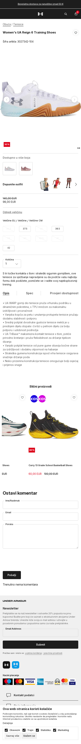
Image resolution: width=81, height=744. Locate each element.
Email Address (13, 628)
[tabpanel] (40, 100)
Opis (6, 293)
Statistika (46, 730)
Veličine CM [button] (36, 220)
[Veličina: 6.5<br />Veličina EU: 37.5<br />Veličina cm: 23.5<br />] (25, 229)
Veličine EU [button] (9, 220)
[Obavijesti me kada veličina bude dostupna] (8, 229)
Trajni (30, 730)
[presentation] (30, 560)
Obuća (7, 24)
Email (8, 512)
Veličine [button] (22, 220)
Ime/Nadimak (12, 500)
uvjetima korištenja (33, 653)
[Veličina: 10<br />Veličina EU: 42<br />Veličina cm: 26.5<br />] (8, 248)
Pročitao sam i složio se (32, 653)
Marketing (63, 730)
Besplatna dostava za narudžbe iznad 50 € (40, 4)
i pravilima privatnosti (52, 653)
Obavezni (15, 730)
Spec (29, 293)
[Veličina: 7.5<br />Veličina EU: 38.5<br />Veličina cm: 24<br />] (57, 229)
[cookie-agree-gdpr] (29, 736)
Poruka (9, 524)
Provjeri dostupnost (64, 293)
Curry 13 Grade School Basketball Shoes (50, 465)
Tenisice (18, 24)
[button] (75, 37)
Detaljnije (8, 723)
